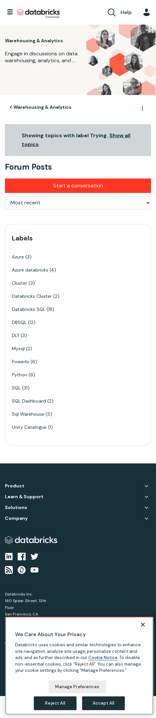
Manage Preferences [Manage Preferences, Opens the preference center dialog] (77, 687)
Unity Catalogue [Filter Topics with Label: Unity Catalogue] (29, 427)
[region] (79, 666)
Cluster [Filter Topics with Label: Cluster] (19, 283)
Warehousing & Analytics (42, 107)
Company (16, 518)
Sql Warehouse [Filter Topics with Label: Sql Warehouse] (28, 414)
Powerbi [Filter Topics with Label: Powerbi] (20, 362)
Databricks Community (38, 14)
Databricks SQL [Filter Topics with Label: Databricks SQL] (28, 309)
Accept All (103, 703)
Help (126, 12)
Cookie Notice (103, 657)
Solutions (16, 507)
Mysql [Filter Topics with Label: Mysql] (18, 348)
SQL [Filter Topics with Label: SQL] (16, 388)
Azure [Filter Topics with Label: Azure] (18, 257)
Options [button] (142, 107)
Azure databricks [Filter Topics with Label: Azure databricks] (30, 270)
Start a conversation (78, 185)
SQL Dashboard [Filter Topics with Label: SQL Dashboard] (29, 401)
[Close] (143, 624)
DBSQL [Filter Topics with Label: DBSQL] (19, 322)
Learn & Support (24, 497)
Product (14, 486)
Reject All (55, 703)
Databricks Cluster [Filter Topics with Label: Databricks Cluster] (32, 296)
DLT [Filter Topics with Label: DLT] (15, 335)
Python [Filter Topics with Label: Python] (19, 375)
